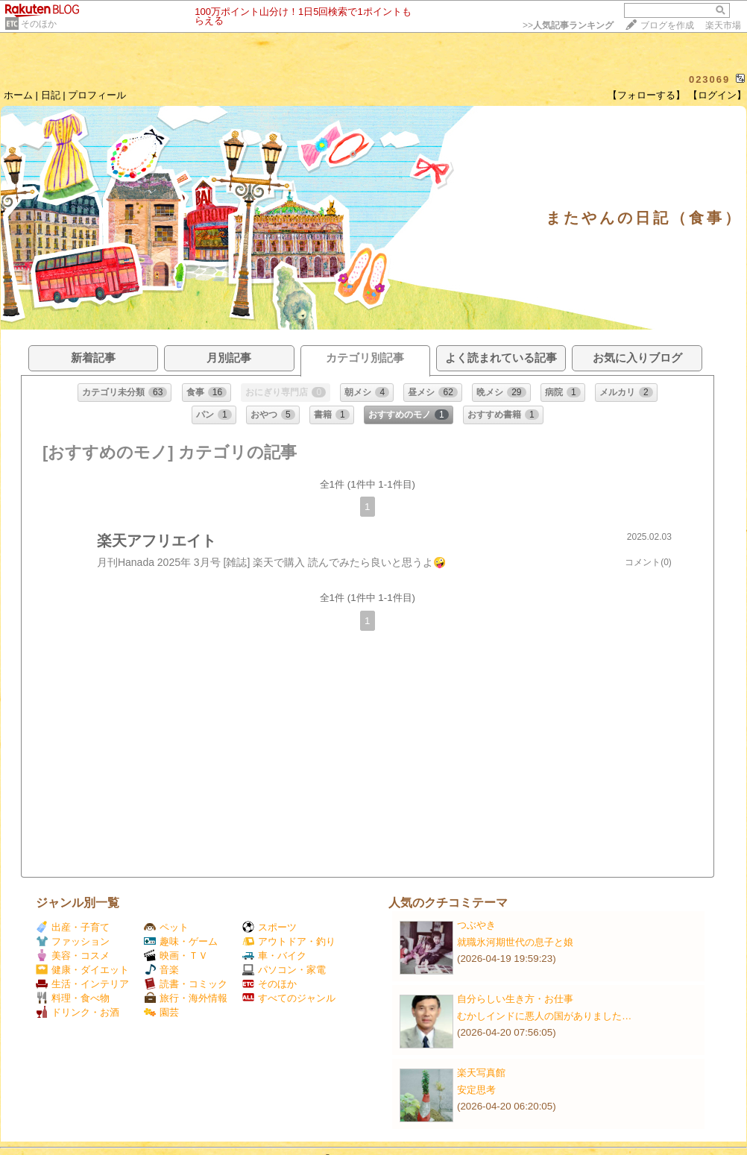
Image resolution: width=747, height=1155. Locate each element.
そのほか (39, 24)
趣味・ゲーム (181, 941)
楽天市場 (723, 25)
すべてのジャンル (288, 998)
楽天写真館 (481, 1072)
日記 (50, 95)
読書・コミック (185, 983)
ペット (166, 927)
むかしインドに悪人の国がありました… (544, 1016)
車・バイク (274, 955)
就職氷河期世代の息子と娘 (515, 942)
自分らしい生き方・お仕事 (515, 998)
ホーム (18, 95)
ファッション (73, 941)
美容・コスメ (73, 955)
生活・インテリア (82, 983)
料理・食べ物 (73, 998)
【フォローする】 (646, 95)
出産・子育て (73, 927)
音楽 (161, 969)
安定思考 (476, 1089)
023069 (709, 79)
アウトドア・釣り (288, 941)
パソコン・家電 (284, 969)
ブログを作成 (667, 25)
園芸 (161, 1012)
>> (568, 25)
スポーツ (269, 927)
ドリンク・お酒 (77, 1012)
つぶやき (476, 925)
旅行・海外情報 (185, 998)
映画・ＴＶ (176, 955)
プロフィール (97, 95)
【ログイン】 (717, 95)
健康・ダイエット (82, 969)
